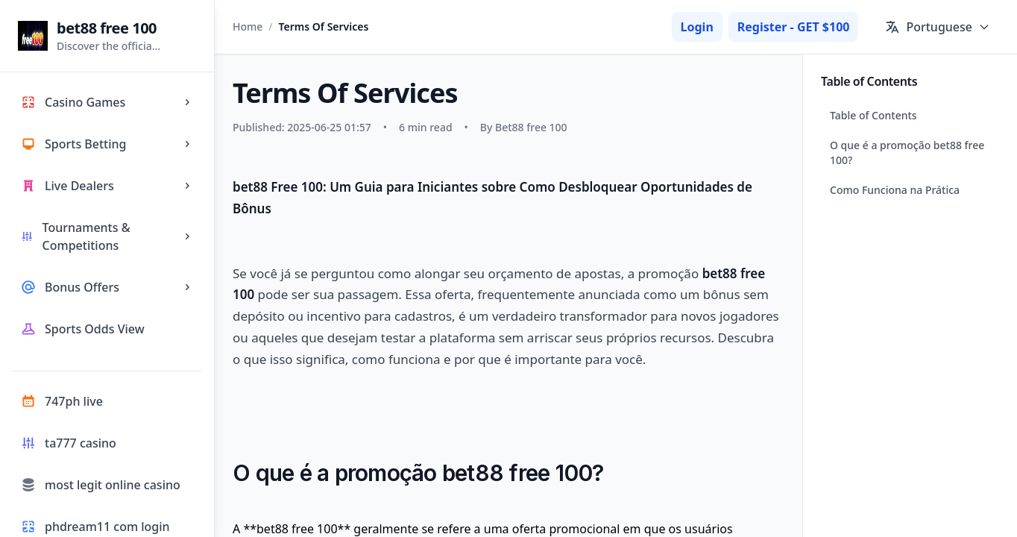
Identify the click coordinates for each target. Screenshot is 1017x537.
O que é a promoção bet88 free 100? (907, 152)
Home (247, 26)
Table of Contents (873, 115)
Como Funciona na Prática (895, 190)
